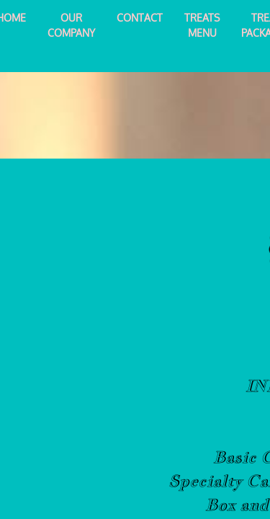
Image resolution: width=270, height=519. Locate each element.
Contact (140, 18)
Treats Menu (202, 25)
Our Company (71, 25)
